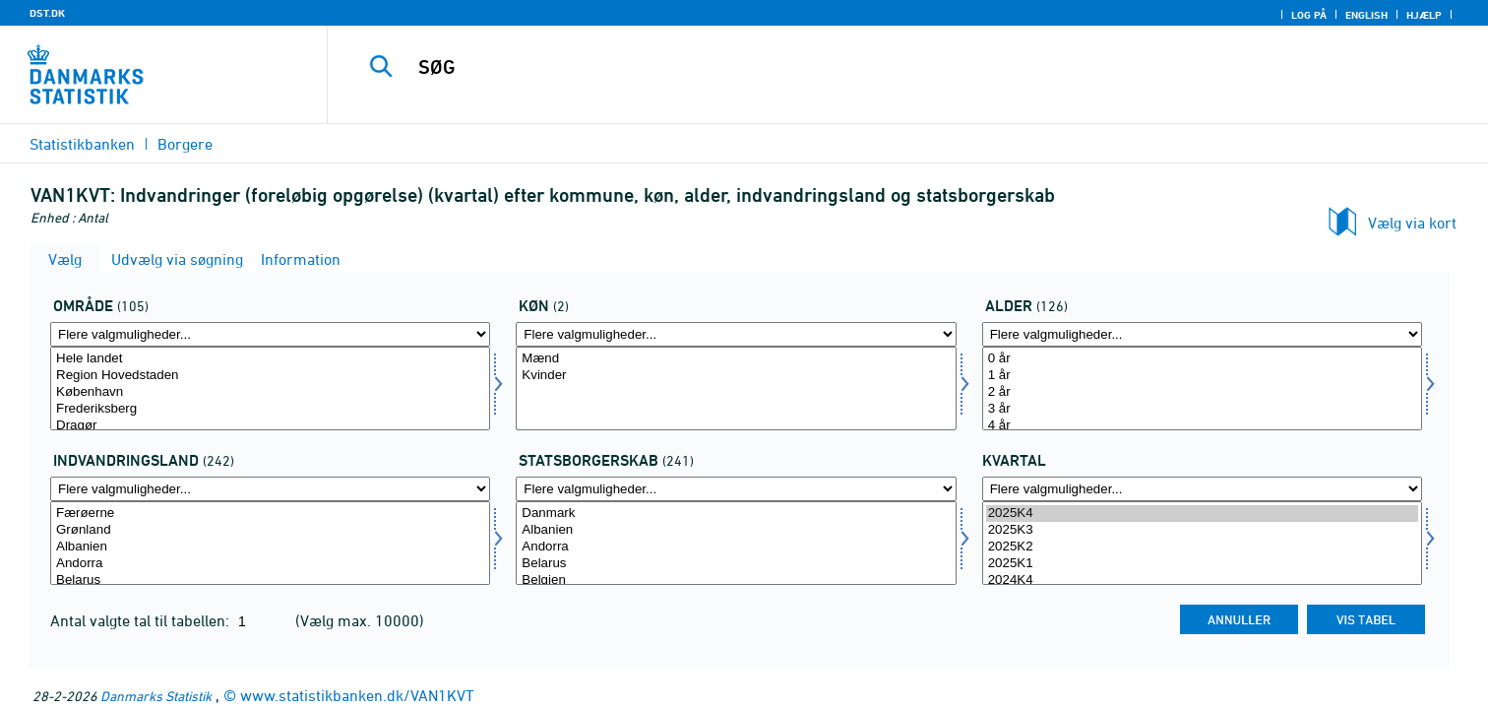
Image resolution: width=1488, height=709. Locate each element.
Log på (1309, 15)
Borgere (185, 144)
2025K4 (1202, 513)
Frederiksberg (270, 409)
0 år (1202, 359)
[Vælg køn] (736, 388)
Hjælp (1424, 15)
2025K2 (1202, 547)
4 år (1202, 426)
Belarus (270, 580)
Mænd (736, 359)
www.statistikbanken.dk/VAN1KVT (357, 695)
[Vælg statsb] (736, 543)
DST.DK (47, 13)
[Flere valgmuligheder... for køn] (736, 334)
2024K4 (1202, 580)
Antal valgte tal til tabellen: (141, 620)
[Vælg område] (270, 388)
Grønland (270, 530)
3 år (1202, 409)
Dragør (270, 426)
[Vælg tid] (1202, 543)
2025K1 (1202, 563)
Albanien (270, 547)
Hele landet (270, 359)
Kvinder (736, 375)
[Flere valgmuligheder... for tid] (1202, 489)
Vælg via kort (1412, 222)
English (1366, 15)
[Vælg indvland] (270, 543)
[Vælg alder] (1202, 388)
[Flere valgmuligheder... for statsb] (736, 489)
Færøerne (270, 513)
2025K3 (1202, 530)
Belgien (736, 580)
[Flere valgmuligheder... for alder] (1202, 334)
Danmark (736, 513)
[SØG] (868, 67)
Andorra (270, 563)
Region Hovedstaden (270, 375)
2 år (1202, 392)
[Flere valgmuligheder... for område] (270, 334)
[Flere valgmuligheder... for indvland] (270, 489)
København (270, 392)
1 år (1202, 375)
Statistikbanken (82, 144)
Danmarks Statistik (156, 695)
